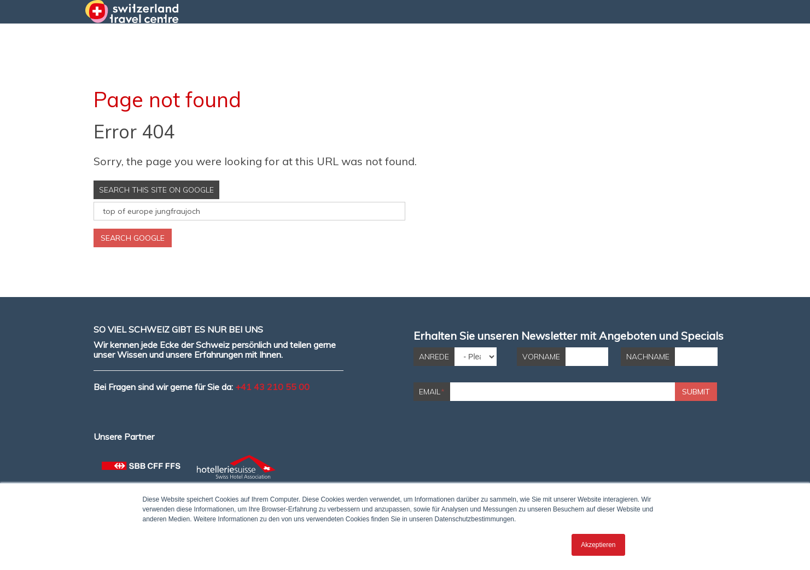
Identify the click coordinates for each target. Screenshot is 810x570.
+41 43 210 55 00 (272, 386)
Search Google (133, 238)
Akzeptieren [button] (598, 545)
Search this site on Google (156, 190)
